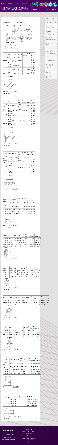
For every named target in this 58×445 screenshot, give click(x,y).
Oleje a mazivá (50, 60)
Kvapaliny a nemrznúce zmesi (49, 65)
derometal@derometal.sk (11, 439)
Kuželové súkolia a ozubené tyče (50, 32)
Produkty (35, 9)
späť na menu (6, 93)
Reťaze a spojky (50, 19)
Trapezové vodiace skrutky (51, 38)
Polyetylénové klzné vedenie (50, 26)
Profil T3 (15, 189)
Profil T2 (15, 143)
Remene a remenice (48, 43)
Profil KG (15, 317)
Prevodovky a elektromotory (50, 52)
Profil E (15, 225)
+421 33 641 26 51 (7, 3)
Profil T (15, 91)
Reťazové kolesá (51, 22)
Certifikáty (29, 434)
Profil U (15, 287)
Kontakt (48, 9)
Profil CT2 (16, 387)
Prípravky (48, 57)
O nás (41, 9)
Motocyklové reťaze (50, 71)
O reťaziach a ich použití (51, 77)
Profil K (15, 258)
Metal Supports (17, 416)
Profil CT (15, 349)
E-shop (54, 9)
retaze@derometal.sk (21, 3)
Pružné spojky (50, 48)
